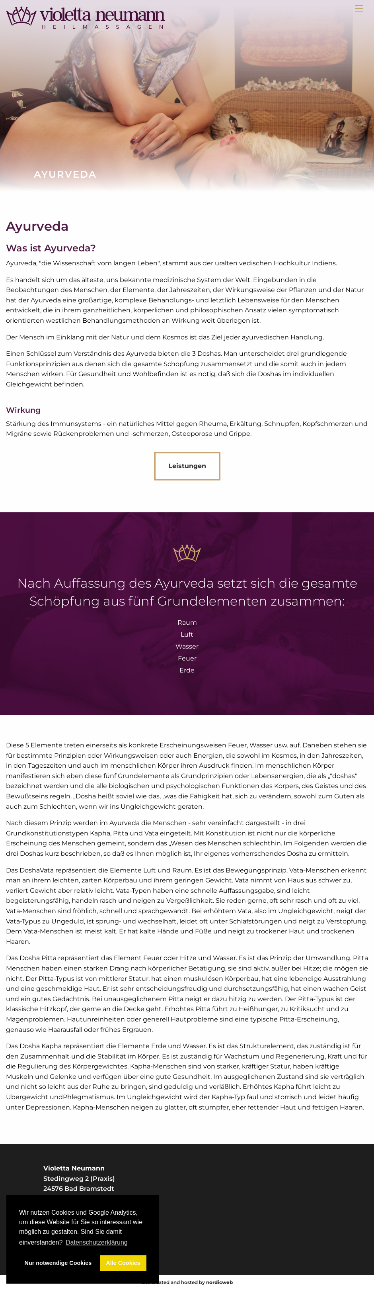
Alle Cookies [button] (123, 1263)
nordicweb (219, 1282)
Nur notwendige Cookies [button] (58, 1263)
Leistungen (187, 466)
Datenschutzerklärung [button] (97, 1242)
